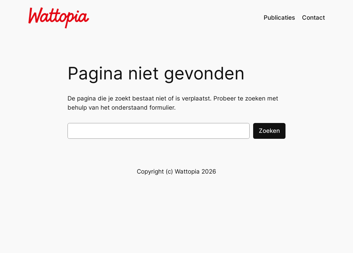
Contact (313, 17)
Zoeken (269, 130)
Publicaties (279, 17)
